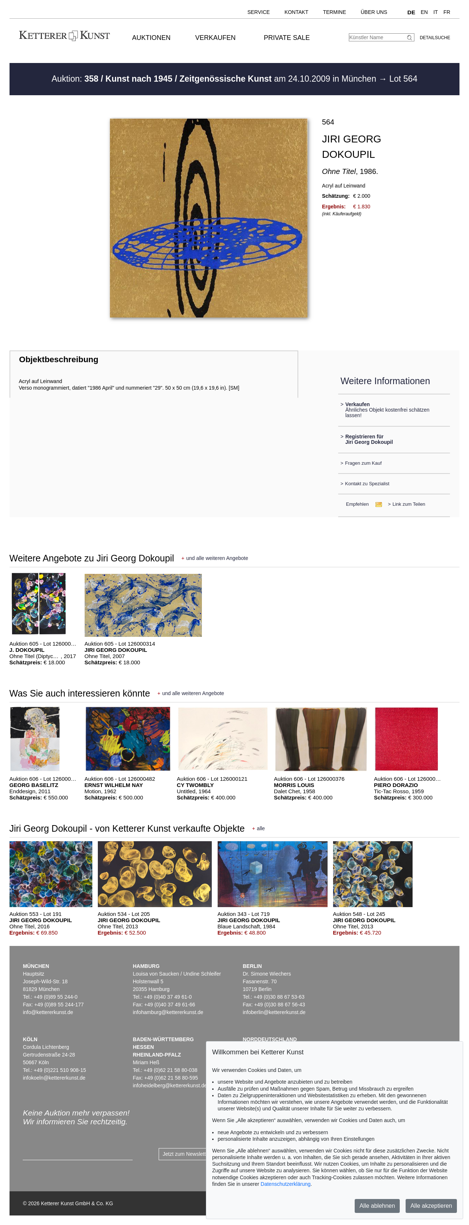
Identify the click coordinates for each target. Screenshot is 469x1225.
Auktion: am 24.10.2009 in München (215, 78)
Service (258, 12)
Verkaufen (215, 37)
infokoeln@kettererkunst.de (54, 1078)
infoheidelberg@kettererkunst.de (170, 1085)
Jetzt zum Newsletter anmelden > (201, 1154)
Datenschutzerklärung (285, 1184)
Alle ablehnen (377, 1206)
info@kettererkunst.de (48, 1012)
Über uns (374, 12)
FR (446, 12)
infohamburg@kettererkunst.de (168, 1012)
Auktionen (151, 37)
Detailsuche (435, 37)
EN (424, 12)
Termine (334, 12)
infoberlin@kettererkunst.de (274, 1012)
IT (435, 12)
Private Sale (287, 37)
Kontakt (296, 12)
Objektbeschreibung (58, 359)
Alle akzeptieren (431, 1206)
